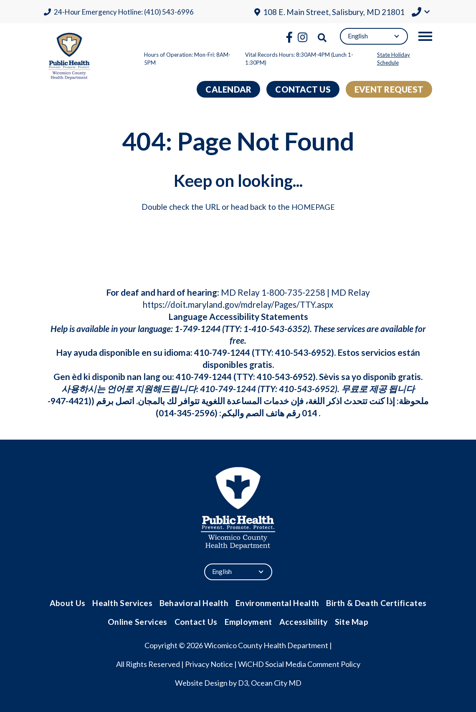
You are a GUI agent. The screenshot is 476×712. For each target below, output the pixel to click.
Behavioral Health (195, 602)
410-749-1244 (222, 352)
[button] (421, 13)
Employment (248, 620)
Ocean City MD (276, 681)
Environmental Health (276, 602)
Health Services (125, 602)
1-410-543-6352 (275, 328)
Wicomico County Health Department (266, 644)
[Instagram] (302, 37)
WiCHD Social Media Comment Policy (299, 662)
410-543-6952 (303, 352)
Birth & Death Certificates (373, 602)
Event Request (388, 89)
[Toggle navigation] (425, 36)
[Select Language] (374, 36)
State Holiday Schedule (393, 58)
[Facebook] (289, 37)
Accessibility (302, 620)
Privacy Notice (209, 662)
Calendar (228, 89)
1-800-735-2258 (293, 292)
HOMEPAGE (313, 206)
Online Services (139, 620)
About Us (71, 602)
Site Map (349, 620)
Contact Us (303, 89)
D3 (243, 681)
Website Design (201, 681)
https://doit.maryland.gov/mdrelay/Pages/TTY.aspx (238, 304)
